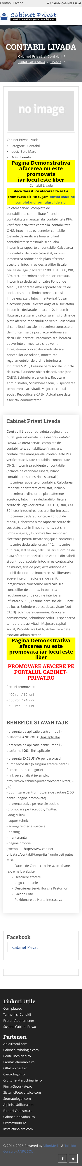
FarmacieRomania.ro (19, 1062)
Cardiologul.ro (14, 1074)
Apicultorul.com (15, 1044)
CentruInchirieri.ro (17, 1056)
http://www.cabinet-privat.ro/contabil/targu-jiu (30, 851)
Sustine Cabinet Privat (19, 1027)
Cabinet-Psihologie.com (21, 1050)
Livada (56, 62)
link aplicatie (50, 737)
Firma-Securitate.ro (17, 1086)
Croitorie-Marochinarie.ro (22, 1080)
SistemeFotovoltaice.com (22, 1092)
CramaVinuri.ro (14, 1123)
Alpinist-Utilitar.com (18, 1104)
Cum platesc (12, 1008)
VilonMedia (51, 1145)
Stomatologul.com (17, 1098)
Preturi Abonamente (18, 1020)
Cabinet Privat (30, 56)
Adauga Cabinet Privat (64, 3)
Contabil (54, 56)
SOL (30, 1151)
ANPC (21, 1151)
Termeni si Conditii (17, 1014)
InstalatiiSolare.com (18, 1129)
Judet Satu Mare (32, 62)
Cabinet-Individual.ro (19, 1117)
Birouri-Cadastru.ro (17, 1111)
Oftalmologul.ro (15, 1068)
